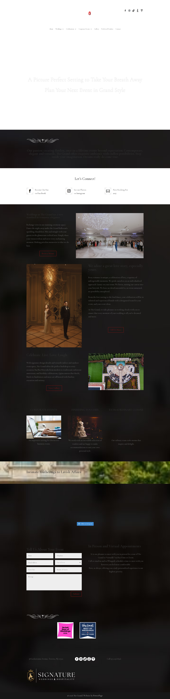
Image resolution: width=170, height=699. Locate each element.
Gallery (96, 29)
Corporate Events (84, 29)
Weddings (59, 29)
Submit (76, 594)
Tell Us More (115, 330)
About (51, 29)
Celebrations (70, 29)
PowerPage (98, 695)
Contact (118, 29)
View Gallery (54, 388)
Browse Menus (48, 253)
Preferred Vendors (107, 29)
